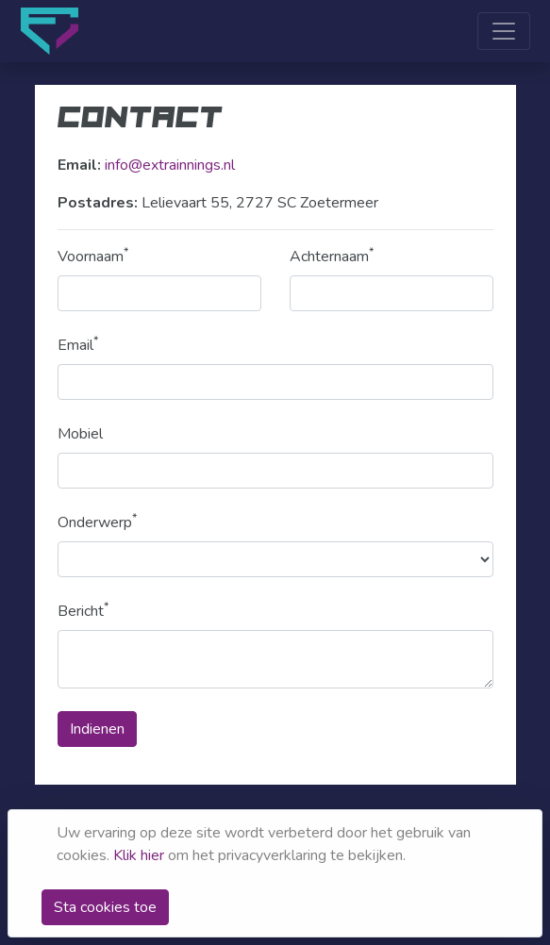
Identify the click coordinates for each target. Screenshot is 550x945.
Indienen (97, 729)
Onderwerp (97, 522)
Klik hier (138, 855)
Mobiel (80, 433)
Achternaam (332, 256)
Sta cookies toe (105, 907)
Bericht (83, 611)
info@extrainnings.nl (170, 165)
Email (78, 345)
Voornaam (93, 256)
